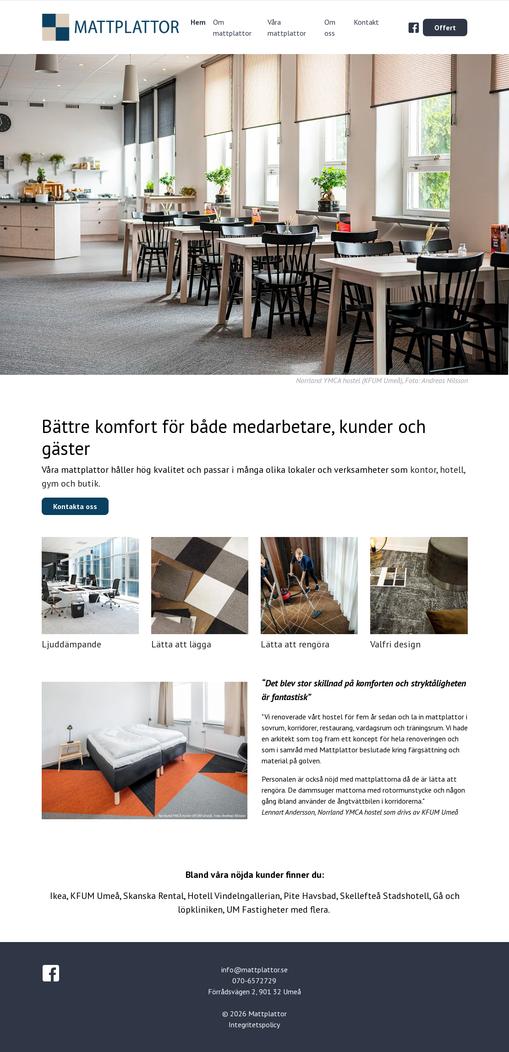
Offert (445, 27)
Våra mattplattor (287, 27)
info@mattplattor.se (254, 969)
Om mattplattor (232, 27)
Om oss (329, 27)
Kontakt (366, 22)
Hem (198, 22)
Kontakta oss (75, 506)
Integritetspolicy (254, 1024)
